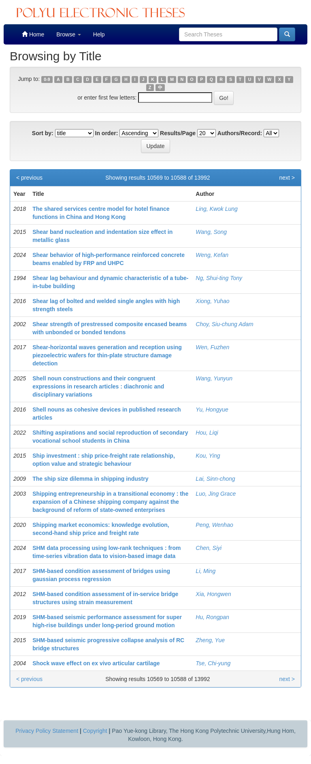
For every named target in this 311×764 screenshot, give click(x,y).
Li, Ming (205, 571)
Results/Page (178, 133)
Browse (68, 34)
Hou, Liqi (207, 432)
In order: (106, 133)
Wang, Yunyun (214, 378)
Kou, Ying (208, 455)
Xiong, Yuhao (212, 301)
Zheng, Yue (210, 640)
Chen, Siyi (209, 548)
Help (99, 34)
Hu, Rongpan (212, 617)
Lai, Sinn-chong (215, 478)
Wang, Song (211, 232)
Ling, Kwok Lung (217, 209)
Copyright (95, 731)
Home (33, 34)
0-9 (47, 79)
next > (287, 177)
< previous (29, 177)
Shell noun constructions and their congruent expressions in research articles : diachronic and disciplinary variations (98, 386)
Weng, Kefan (212, 255)
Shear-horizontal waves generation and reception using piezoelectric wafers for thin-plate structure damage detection (107, 355)
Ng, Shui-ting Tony (219, 278)
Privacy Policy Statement (46, 731)
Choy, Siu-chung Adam (224, 324)
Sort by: (42, 133)
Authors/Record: (239, 133)
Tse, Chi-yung (213, 663)
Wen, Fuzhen (212, 347)
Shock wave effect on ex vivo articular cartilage (96, 663)
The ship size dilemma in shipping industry (90, 478)
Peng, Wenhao (214, 525)
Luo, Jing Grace (216, 493)
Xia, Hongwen (213, 594)
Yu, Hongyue (212, 409)
